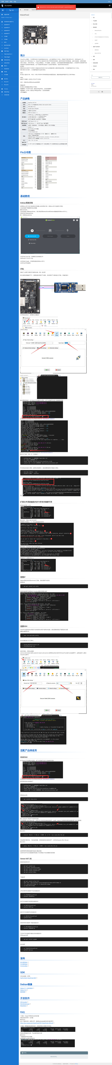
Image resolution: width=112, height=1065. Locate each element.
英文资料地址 (23, 962)
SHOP (6, 1)
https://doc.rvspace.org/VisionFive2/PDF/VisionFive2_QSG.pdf (36, 1023)
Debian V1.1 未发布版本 (26, 988)
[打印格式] (102, 92)
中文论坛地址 (23, 966)
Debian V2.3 (23, 990)
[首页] (3, 10)
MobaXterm (23, 1005)
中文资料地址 (23, 964)
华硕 (15, 1)
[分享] (98, 92)
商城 (11, 1)
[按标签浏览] (73, 5)
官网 (2, 1)
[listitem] (100, 17)
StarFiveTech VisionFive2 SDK (28, 978)
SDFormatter (23, 1002)
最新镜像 (22, 992)
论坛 (109, 1)
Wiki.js (76, 1060)
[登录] (109, 5)
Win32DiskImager (24, 1004)
